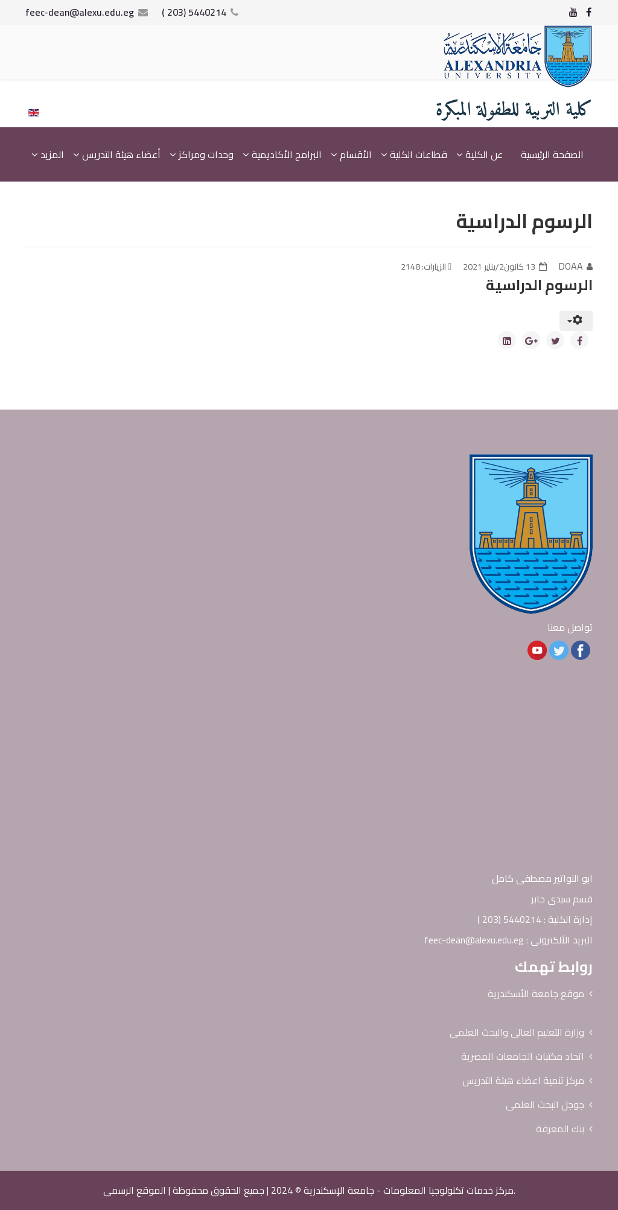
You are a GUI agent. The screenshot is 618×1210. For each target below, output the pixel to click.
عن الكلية (484, 154)
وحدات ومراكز (206, 154)
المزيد (52, 154)
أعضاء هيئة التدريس (121, 154)
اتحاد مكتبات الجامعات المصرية (522, 1056)
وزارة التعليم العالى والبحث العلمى (517, 1032)
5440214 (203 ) (194, 12)
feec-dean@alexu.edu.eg (79, 12)
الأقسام (356, 154)
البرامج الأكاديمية (287, 154)
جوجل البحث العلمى (545, 1104)
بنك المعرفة (560, 1129)
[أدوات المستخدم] (576, 321)
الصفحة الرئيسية (552, 154)
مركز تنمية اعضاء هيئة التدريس (523, 1080)
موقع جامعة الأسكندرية (536, 993)
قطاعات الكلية (418, 154)
